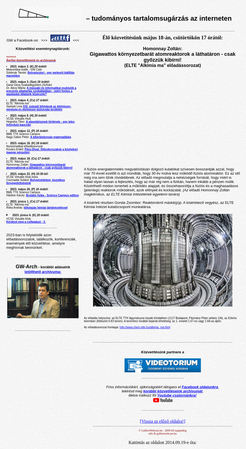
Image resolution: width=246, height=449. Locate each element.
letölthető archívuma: (43, 272)
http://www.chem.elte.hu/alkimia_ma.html (145, 327)
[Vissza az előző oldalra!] (162, 421)
